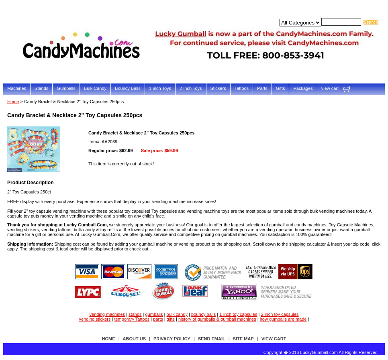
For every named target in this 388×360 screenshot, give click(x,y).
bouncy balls (203, 314)
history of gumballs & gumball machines (217, 319)
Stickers (218, 88)
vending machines (107, 314)
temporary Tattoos (131, 319)
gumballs (154, 314)
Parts (262, 88)
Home (13, 101)
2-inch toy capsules (279, 314)
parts (158, 319)
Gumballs (66, 88)
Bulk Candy (95, 88)
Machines (16, 88)
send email (211, 338)
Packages (302, 88)
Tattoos (242, 88)
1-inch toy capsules (238, 314)
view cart (330, 88)
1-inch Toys (160, 88)
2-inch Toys (191, 88)
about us (134, 338)
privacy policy (171, 338)
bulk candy (177, 314)
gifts (171, 319)
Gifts (280, 88)
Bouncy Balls (128, 88)
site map (243, 338)
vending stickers (95, 319)
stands (135, 314)
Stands (41, 88)
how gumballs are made (283, 319)
